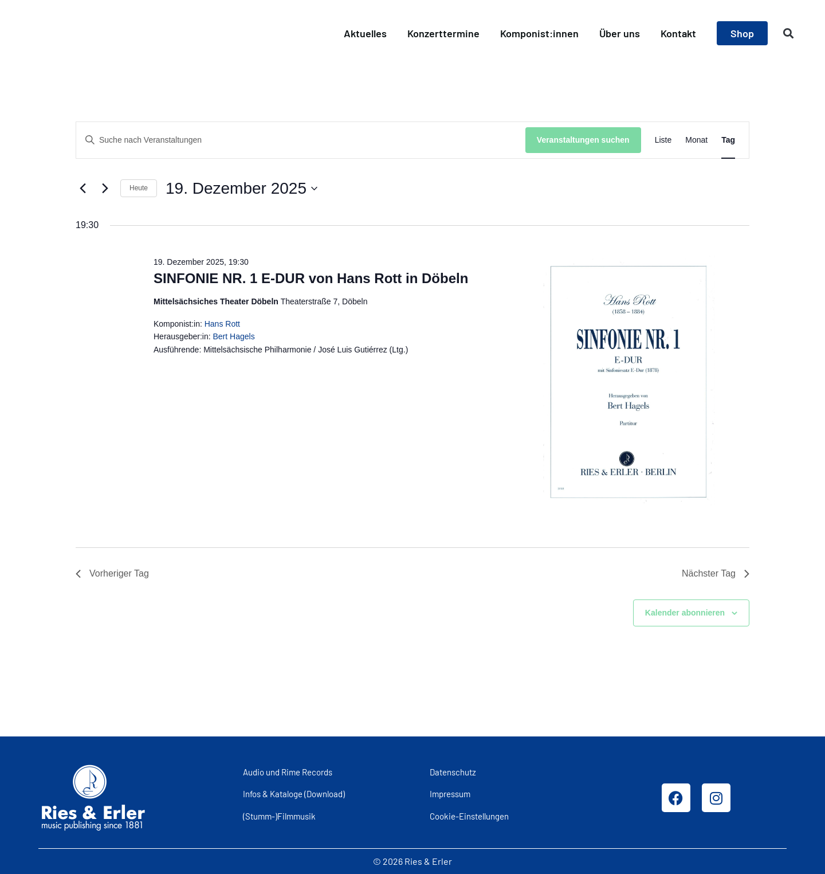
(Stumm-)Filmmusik (279, 816)
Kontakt (678, 33)
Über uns (619, 33)
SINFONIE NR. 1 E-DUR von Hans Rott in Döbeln (311, 278)
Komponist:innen (539, 33)
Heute (138, 188)
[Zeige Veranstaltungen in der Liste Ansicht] (663, 140)
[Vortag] (82, 188)
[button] (788, 33)
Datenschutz (453, 772)
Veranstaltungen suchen (583, 139)
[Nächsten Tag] (105, 188)
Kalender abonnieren (685, 612)
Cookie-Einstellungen (469, 816)
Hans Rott (222, 323)
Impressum (450, 794)
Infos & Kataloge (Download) (294, 794)
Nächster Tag (715, 573)
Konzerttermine (443, 33)
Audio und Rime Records (287, 772)
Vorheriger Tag (112, 573)
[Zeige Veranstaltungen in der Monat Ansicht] (696, 140)
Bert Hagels (234, 336)
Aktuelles (365, 33)
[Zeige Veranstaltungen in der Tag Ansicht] (728, 140)
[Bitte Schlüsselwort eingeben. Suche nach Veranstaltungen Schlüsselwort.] (300, 140)
